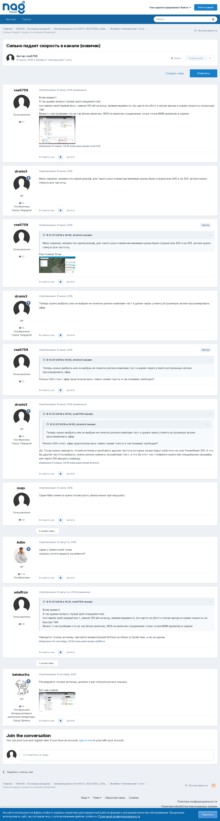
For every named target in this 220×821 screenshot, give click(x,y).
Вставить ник (47, 156)
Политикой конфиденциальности (119, 816)
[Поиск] (171, 19)
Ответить (203, 73)
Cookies (134, 797)
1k (21, 203)
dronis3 (21, 171)
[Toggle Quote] (44, 235)
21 (21, 121)
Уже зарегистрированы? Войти (170, 7)
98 (22, 624)
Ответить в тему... (36, 754)
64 (22, 519)
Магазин (11, 19)
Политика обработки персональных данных (189, 806)
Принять (207, 814)
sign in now (85, 740)
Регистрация (205, 7)
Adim (21, 542)
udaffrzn (21, 592)
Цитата (70, 156)
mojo (21, 488)
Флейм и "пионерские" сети (54, 59)
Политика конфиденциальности (197, 801)
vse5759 (32, 56)
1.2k (21, 574)
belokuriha (20, 674)
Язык (85, 797)
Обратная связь (115, 797)
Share (176, 58)
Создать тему (175, 73)
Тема (97, 797)
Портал (27, 19)
